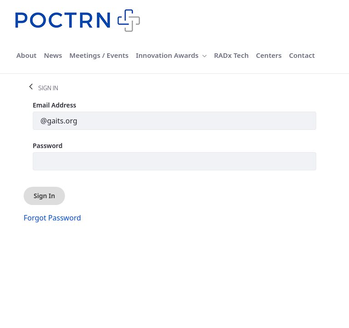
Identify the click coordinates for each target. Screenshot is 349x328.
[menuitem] (26, 55)
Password (47, 145)
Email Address (54, 105)
